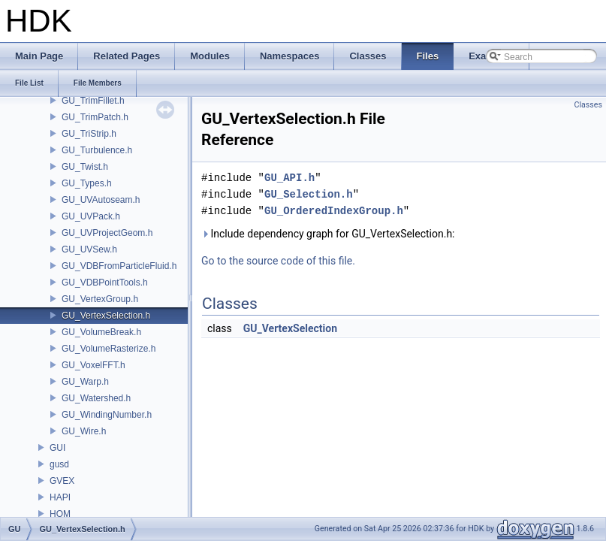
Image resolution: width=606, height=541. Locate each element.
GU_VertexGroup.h (100, 299)
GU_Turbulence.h (97, 150)
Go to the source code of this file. (278, 261)
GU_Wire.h (84, 431)
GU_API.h (289, 178)
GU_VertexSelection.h (106, 315)
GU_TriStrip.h (89, 133)
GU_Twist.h (85, 167)
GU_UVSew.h (89, 249)
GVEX (62, 481)
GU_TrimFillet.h (93, 100)
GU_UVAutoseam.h (101, 200)
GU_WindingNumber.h (107, 415)
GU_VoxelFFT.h (93, 365)
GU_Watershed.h (96, 398)
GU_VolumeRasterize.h (108, 348)
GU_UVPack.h (91, 216)
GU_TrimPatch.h (95, 117)
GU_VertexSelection (290, 328)
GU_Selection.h (308, 194)
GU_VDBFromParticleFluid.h (119, 266)
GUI (57, 448)
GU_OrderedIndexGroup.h (333, 211)
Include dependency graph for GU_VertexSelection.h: (328, 234)
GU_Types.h (87, 183)
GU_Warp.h (85, 381)
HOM (60, 514)
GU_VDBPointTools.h (105, 282)
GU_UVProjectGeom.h (107, 233)
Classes (588, 105)
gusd (59, 464)
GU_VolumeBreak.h (101, 332)
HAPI (60, 497)
